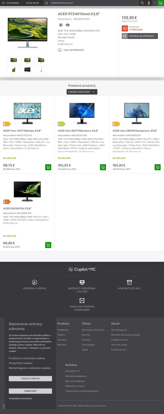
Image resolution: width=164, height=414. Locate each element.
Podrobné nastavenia (20, 399)
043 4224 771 (72, 371)
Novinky (86, 335)
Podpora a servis (119, 339)
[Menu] (10, 3)
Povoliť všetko (30, 378)
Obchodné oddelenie (76, 376)
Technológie (88, 344)
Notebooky (63, 330)
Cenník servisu (118, 349)
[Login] (149, 3)
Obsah (115, 323)
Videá (85, 349)
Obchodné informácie (93, 330)
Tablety (61, 335)
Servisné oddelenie (75, 381)
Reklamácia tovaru (75, 386)
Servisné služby (119, 344)
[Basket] (160, 3)
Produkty (63, 323)
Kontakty (71, 365)
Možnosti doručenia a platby (125, 335)
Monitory (61, 344)
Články (86, 323)
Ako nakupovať (119, 330)
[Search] (142, 3)
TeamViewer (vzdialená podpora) (82, 391)
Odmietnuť (30, 391)
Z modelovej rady (82, 92)
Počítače (61, 339)
